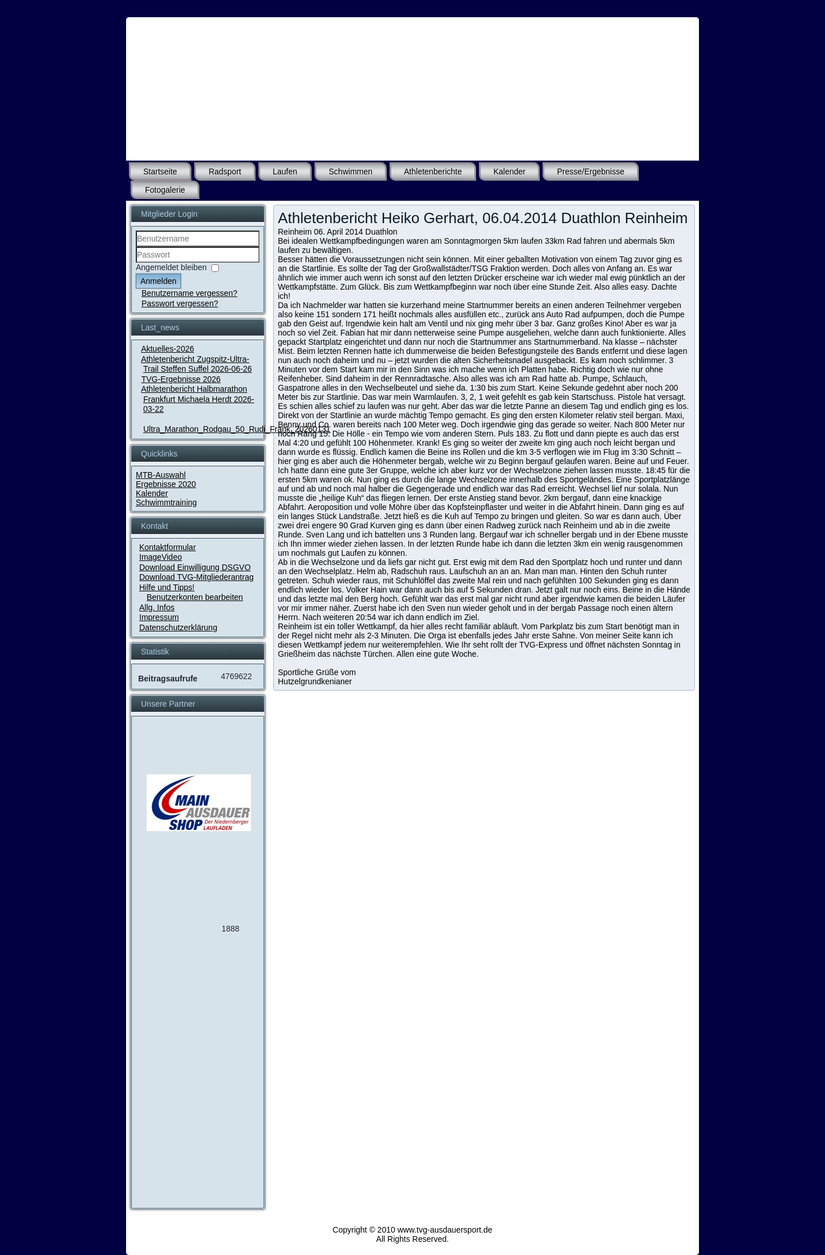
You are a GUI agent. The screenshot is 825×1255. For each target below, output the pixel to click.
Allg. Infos (156, 607)
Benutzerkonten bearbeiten (195, 597)
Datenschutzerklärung (178, 627)
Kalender (509, 171)
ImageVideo (160, 557)
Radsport (225, 171)
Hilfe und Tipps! (167, 587)
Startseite (160, 171)
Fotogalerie (165, 189)
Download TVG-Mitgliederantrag (196, 577)
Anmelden (158, 281)
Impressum (159, 617)
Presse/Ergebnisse (590, 171)
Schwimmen (350, 171)
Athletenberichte (433, 171)
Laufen (285, 171)
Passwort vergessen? (180, 303)
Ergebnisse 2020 (166, 484)
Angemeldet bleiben (171, 267)
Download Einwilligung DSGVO (195, 567)
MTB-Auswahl (161, 475)
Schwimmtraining (166, 502)
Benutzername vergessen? (189, 293)
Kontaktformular (167, 547)
